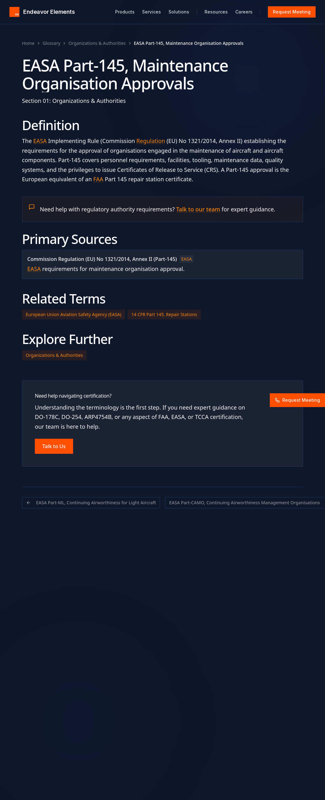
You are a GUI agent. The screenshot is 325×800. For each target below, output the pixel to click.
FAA (98, 179)
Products (125, 11)
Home (28, 43)
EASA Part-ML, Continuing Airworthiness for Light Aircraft (91, 503)
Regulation (150, 141)
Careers (244, 11)
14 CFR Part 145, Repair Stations (164, 314)
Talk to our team (198, 209)
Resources (216, 11)
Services (151, 11)
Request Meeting (292, 11)
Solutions (178, 11)
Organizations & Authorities (96, 43)
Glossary (51, 43)
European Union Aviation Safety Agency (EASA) (73, 314)
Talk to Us (54, 446)
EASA (40, 141)
